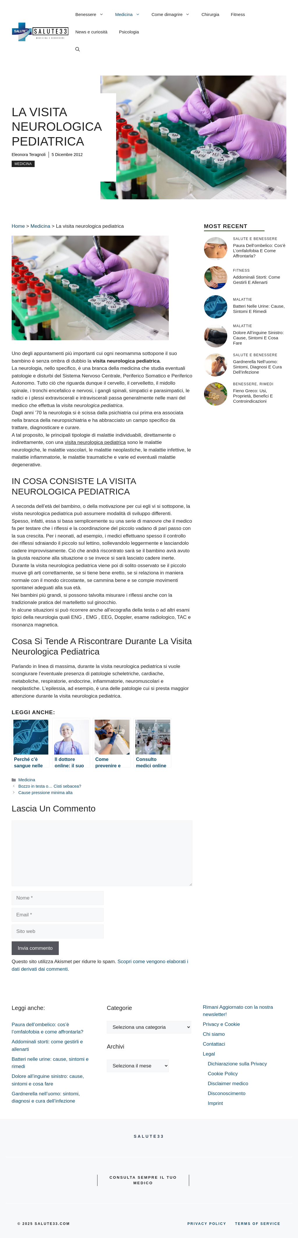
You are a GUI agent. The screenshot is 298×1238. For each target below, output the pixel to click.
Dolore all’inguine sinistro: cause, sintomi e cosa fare (258, 337)
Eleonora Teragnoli (29, 154)
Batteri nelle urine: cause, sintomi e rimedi (259, 309)
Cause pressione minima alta (45, 792)
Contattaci (214, 1044)
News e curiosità (91, 31)
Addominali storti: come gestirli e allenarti (256, 280)
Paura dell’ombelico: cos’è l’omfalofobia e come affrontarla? (259, 250)
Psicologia (129, 31)
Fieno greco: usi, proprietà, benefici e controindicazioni (253, 396)
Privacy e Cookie (221, 1024)
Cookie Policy (223, 1073)
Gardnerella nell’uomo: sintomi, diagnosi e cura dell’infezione (257, 367)
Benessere (92, 14)
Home (18, 226)
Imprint (215, 1103)
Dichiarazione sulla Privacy (237, 1064)
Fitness (238, 14)
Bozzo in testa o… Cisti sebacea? (49, 786)
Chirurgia (210, 14)
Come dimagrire (174, 14)
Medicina (130, 14)
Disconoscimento (226, 1093)
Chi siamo (214, 1034)
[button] (78, 49)
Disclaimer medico (228, 1083)
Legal (209, 1054)
